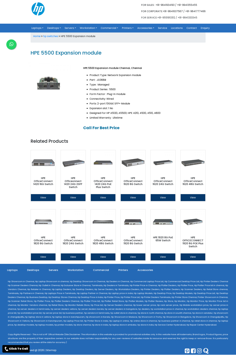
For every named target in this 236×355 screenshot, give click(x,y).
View (43, 197)
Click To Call (16, 348)
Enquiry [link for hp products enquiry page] (205, 28)
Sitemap (51, 350)
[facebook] (193, 351)
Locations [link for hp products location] (177, 28)
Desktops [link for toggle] (53, 28)
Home (37, 36)
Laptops (12, 270)
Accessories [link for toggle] (144, 28)
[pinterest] (187, 351)
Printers (123, 270)
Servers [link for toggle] (69, 28)
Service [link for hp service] (162, 28)
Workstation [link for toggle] (87, 28)
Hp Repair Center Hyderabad (201, 324)
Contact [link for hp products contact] (191, 28)
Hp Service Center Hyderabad (170, 324)
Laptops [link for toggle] (36, 28)
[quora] (206, 351)
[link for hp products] (38, 9)
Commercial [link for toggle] (108, 28)
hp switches (50, 36)
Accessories (145, 270)
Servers (53, 270)
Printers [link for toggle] (127, 28)
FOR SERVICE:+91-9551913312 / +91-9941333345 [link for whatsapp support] (169, 17)
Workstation (76, 270)
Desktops (33, 270)
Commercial (101, 270)
